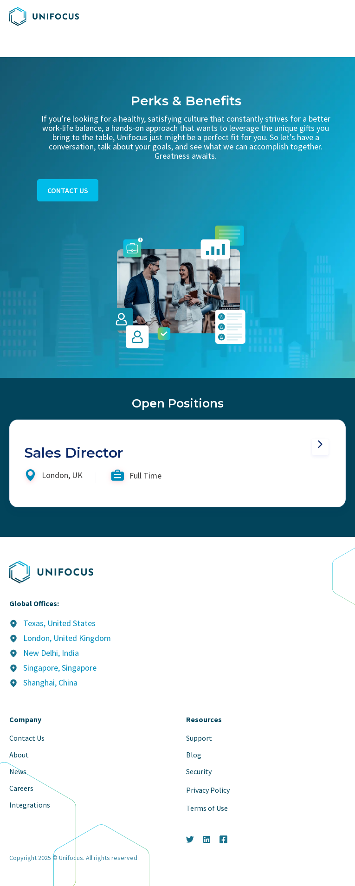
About (19, 754)
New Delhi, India (51, 652)
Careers (21, 788)
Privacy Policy (208, 790)
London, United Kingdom (67, 638)
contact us (67, 190)
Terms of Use (207, 808)
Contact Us (27, 738)
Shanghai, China (50, 682)
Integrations (29, 804)
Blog (193, 754)
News (17, 771)
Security (199, 771)
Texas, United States (59, 623)
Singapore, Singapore (60, 667)
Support (199, 738)
